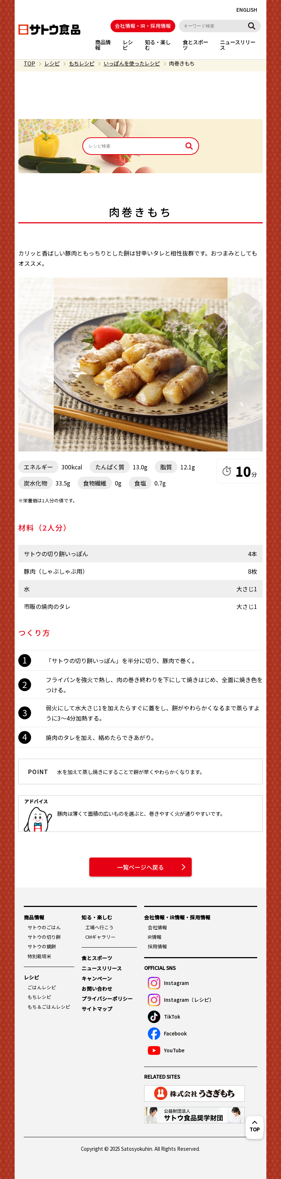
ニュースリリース (237, 44)
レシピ (128, 44)
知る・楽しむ (158, 44)
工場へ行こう (99, 927)
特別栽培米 (39, 956)
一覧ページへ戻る (140, 867)
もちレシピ (81, 63)
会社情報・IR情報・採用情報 (177, 917)
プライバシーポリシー (107, 998)
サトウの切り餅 (44, 936)
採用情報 (157, 946)
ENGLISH (246, 9)
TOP (29, 63)
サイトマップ (97, 1008)
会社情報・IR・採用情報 (143, 25)
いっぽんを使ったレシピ (132, 63)
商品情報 (102, 44)
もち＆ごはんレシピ (48, 1006)
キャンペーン (97, 978)
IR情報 (154, 936)
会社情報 (157, 927)
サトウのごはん (44, 927)
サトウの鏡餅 (41, 946)
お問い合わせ (97, 988)
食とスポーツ (195, 44)
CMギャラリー (100, 936)
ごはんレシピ (41, 987)
